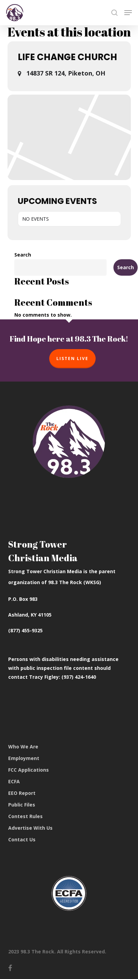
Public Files (21, 804)
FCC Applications (28, 770)
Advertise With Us (30, 828)
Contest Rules (25, 816)
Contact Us (22, 839)
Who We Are (23, 746)
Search (22, 254)
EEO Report (22, 793)
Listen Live (72, 358)
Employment (23, 758)
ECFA (14, 781)
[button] (128, 12)
